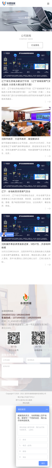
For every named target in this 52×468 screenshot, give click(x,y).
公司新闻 (17, 45)
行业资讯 (35, 45)
